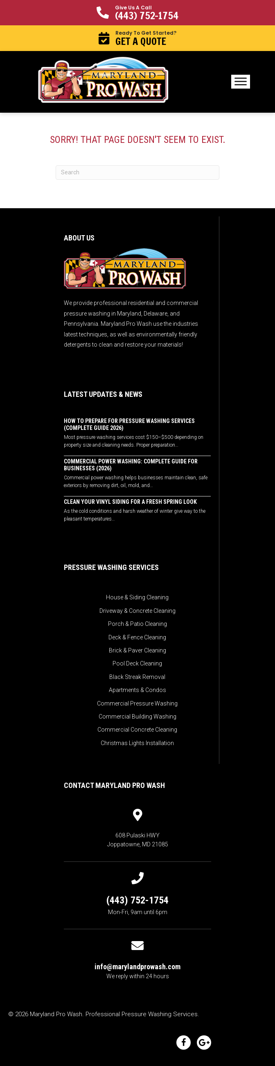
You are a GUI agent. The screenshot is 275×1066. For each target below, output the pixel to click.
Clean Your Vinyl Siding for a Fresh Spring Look (130, 502)
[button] (137, 12)
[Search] (137, 172)
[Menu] (240, 82)
